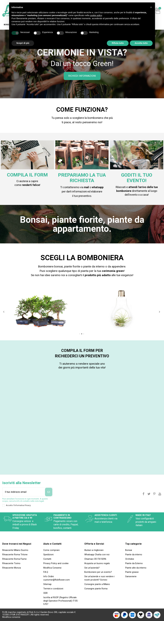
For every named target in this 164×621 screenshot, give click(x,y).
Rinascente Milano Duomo (15, 550)
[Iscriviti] (48, 492)
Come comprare (51, 550)
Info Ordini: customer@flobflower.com (56, 578)
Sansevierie (130, 576)
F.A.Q (45, 572)
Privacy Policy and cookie (56, 563)
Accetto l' (18, 505)
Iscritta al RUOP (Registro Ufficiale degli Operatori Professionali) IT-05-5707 (60, 601)
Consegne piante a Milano (97, 584)
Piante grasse (132, 572)
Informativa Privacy (22, 505)
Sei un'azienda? (92, 568)
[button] (151, 7)
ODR (45, 593)
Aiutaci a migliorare (94, 550)
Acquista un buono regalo (97, 563)
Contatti (47, 559)
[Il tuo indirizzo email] (23, 492)
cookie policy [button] (96, 15)
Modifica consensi (11, 617)
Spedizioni (48, 554)
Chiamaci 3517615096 (95, 559)
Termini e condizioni (53, 588)
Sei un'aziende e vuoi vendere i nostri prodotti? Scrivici (99, 578)
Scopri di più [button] (22, 43)
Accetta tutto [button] (141, 43)
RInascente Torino (11, 563)
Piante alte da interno (135, 568)
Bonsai (128, 550)
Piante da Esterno (134, 563)
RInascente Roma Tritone (15, 554)
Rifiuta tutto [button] (118, 43)
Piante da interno (133, 554)
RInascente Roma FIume (14, 559)
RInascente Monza (11, 568)
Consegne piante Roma (95, 588)
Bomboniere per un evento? (98, 572)
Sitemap (47, 584)
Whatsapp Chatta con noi (96, 554)
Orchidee (129, 559)
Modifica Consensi (52, 568)
